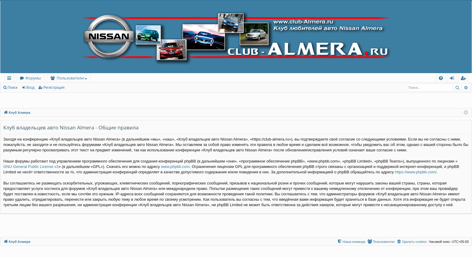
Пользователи (70, 78)
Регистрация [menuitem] (464, 79)
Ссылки (10, 79)
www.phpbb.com (175, 166)
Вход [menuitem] (453, 79)
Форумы (33, 78)
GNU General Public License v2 (31, 166)
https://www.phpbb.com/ (415, 172)
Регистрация (53, 87)
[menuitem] (441, 78)
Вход (30, 87)
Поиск (12, 87)
